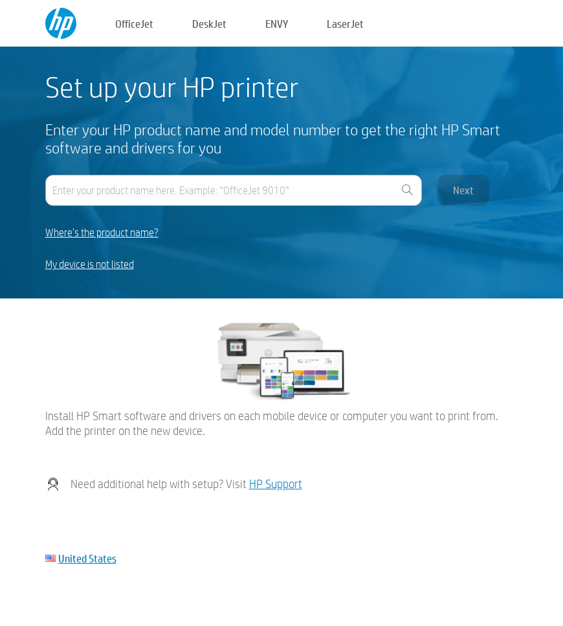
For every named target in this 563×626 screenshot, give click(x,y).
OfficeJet (134, 23)
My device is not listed (89, 264)
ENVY (276, 23)
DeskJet (209, 23)
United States (87, 558)
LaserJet (345, 23)
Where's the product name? (102, 233)
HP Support (275, 483)
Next (463, 190)
